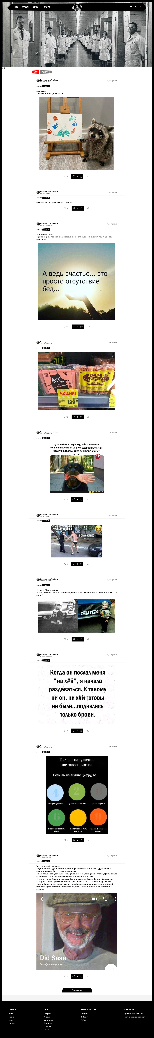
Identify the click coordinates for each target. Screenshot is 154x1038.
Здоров (47, 1029)
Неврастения (48, 1023)
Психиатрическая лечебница (77, 7)
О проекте (46, 7)
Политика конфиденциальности (134, 1017)
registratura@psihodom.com (133, 1014)
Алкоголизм (48, 1020)
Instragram (84, 1017)
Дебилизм (46, 86)
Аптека (35, 7)
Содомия (47, 1017)
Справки (25, 7)
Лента (15, 7)
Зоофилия (47, 1014)
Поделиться (88, 176)
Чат (131, 7)
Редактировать (112, 81)
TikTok (83, 1020)
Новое (35, 72)
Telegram (84, 1014)
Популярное (46, 72)
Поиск (136, 7)
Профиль (140, 7)
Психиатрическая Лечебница (49, 80)
